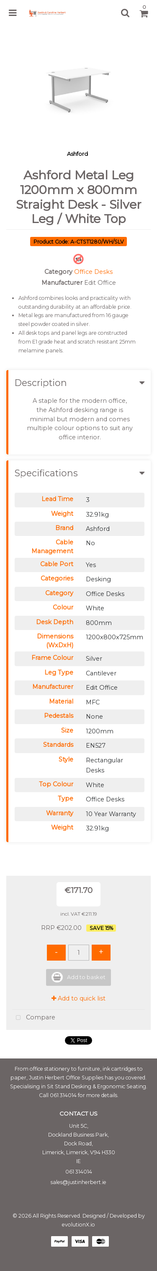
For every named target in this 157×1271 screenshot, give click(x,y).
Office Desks (93, 272)
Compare (33, 1018)
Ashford (77, 153)
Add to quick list (78, 998)
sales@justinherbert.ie (78, 1182)
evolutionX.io (78, 1224)
